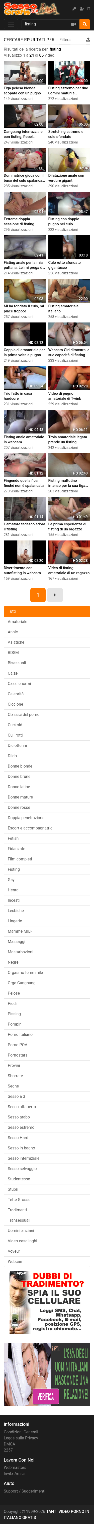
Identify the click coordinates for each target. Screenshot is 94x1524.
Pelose (14, 993)
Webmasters (15, 1467)
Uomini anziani (21, 1230)
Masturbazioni (20, 952)
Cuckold (15, 724)
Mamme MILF (20, 931)
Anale (13, 632)
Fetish (13, 838)
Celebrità (16, 694)
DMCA (9, 1444)
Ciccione (15, 704)
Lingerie (15, 921)
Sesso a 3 (16, 1096)
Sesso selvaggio (22, 1168)
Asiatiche (16, 642)
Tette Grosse (19, 1199)
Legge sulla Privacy (21, 1438)
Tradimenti (17, 1210)
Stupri (13, 1189)
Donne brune (19, 776)
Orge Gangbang (22, 983)
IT (88, 9)
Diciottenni (17, 745)
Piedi (12, 1003)
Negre (13, 962)
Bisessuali (17, 663)
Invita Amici (14, 1473)
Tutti (12, 611)
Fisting (14, 869)
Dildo (12, 755)
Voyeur (14, 1251)
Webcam (16, 1261)
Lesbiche (16, 910)
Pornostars (17, 1055)
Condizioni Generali (21, 1432)
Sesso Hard (18, 1137)
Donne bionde (20, 766)
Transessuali (19, 1220)
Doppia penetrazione (26, 817)
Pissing (14, 1013)
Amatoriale (17, 621)
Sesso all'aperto (22, 1106)
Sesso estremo (21, 1127)
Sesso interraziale (23, 1158)
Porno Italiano (20, 1034)
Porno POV (17, 1044)
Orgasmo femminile (25, 972)
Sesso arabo (19, 1117)
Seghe (13, 1086)
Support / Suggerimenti (24, 1491)
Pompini (15, 1024)
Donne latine (19, 786)
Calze (13, 673)
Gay (11, 879)
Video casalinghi (22, 1241)
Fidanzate (16, 848)
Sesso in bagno (21, 1148)
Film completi (20, 859)
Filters (64, 39)
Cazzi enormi (19, 683)
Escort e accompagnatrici (30, 828)
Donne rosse (19, 807)
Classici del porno (24, 714)
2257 (8, 1450)
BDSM (13, 652)
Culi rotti (15, 735)
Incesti (14, 900)
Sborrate (15, 1075)
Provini (14, 1065)
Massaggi (16, 941)
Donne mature (20, 797)
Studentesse (19, 1179)
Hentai (14, 890)
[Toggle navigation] (11, 24)
